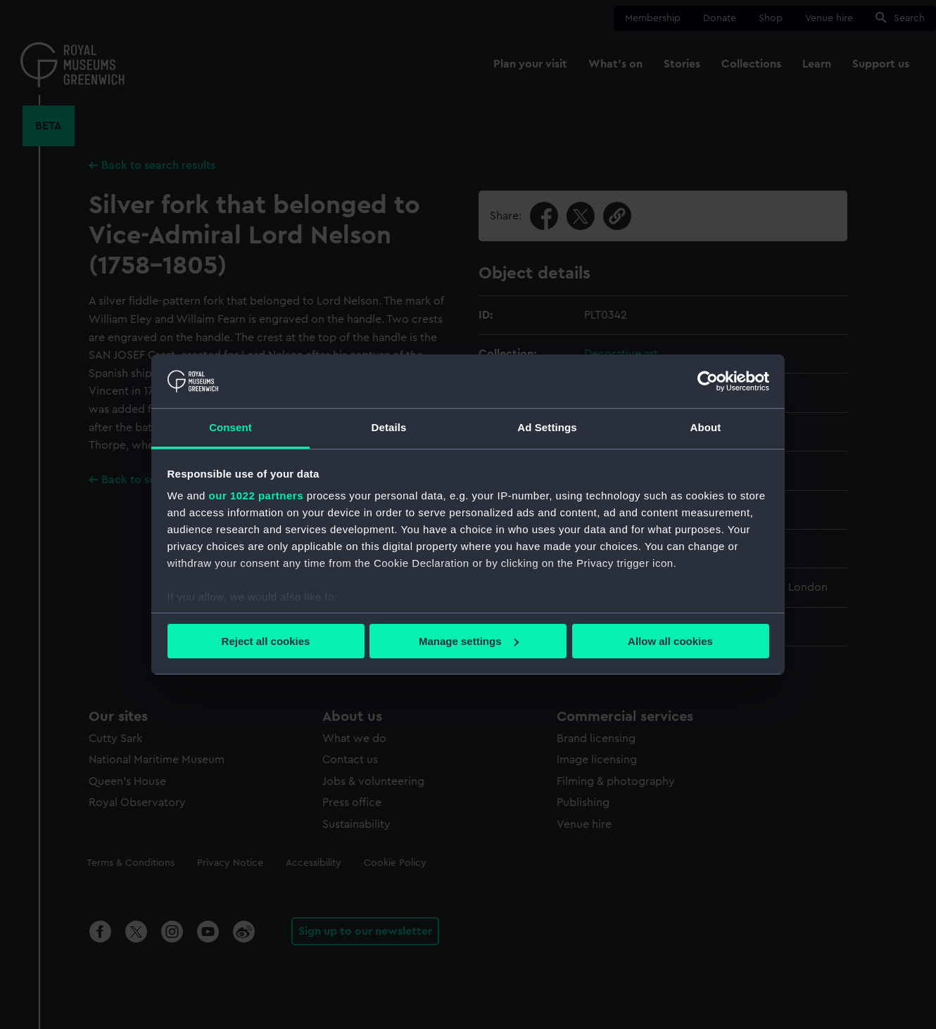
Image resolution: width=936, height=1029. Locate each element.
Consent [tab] (230, 427)
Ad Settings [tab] (546, 427)
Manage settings (469, 641)
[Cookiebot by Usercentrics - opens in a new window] (707, 381)
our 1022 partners (256, 495)
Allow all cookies (670, 641)
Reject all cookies (266, 641)
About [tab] (705, 427)
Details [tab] (389, 427)
